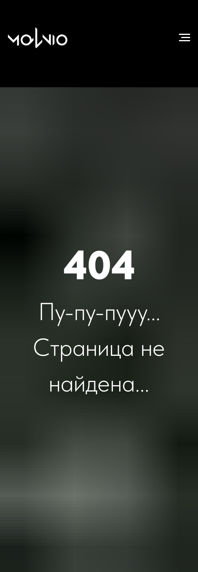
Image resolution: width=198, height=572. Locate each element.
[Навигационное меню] (184, 38)
